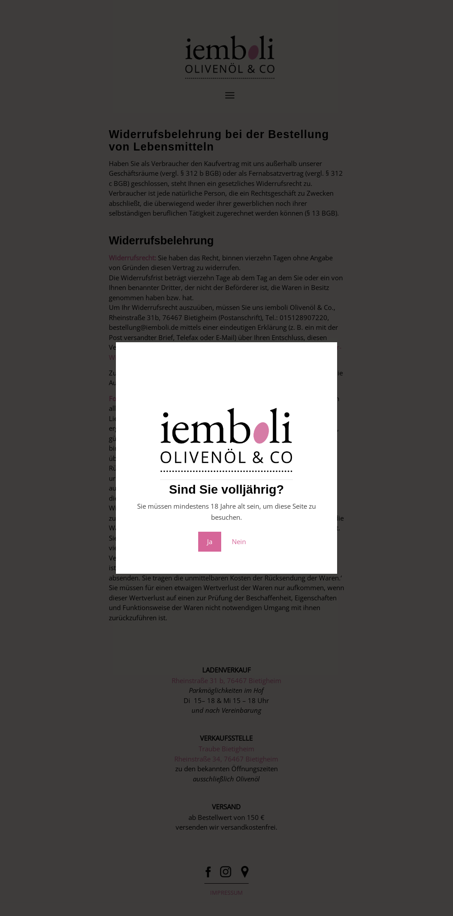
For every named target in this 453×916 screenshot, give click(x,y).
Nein (239, 541)
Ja (209, 541)
